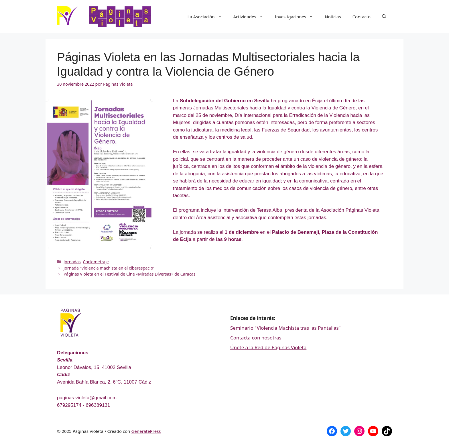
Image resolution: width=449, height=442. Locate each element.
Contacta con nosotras (255, 337)
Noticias (333, 16)
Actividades (251, 16)
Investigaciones (297, 16)
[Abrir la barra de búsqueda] (384, 16)
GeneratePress (146, 431)
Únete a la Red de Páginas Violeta (268, 347)
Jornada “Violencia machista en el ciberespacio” (109, 268)
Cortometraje (96, 261)
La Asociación (208, 16)
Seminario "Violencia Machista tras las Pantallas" (285, 328)
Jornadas (72, 261)
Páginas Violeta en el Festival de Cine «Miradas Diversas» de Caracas (130, 274)
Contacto (361, 16)
